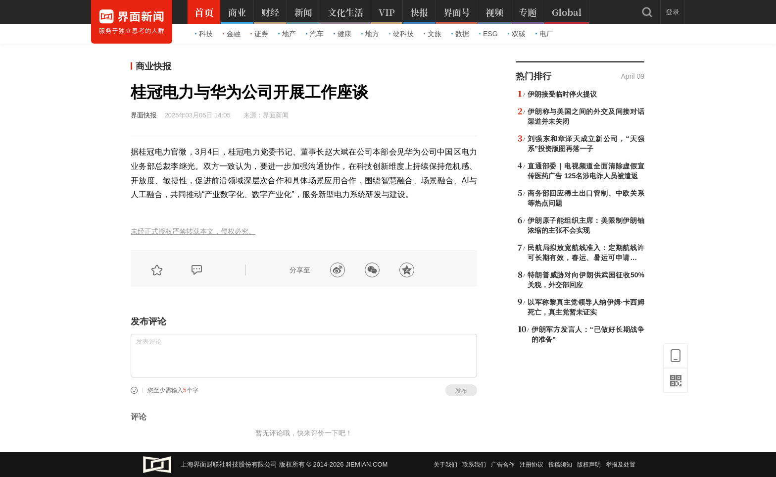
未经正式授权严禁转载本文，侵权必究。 (193, 231)
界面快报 (143, 115)
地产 (287, 34)
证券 (259, 34)
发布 (461, 390)
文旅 (432, 34)
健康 (342, 34)
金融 (232, 34)
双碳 (517, 34)
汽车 (315, 34)
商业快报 (153, 66)
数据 (460, 34)
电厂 (544, 34)
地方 (370, 34)
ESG (488, 34)
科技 (204, 34)
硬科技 (401, 34)
